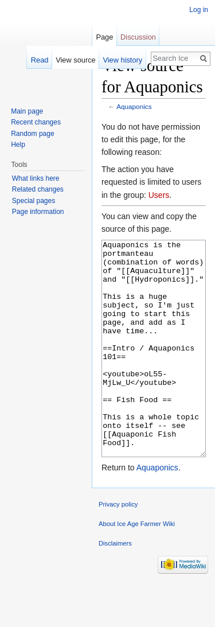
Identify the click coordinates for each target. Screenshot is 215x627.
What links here (36, 178)
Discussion (138, 37)
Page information (38, 212)
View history (122, 60)
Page (104, 37)
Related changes (38, 189)
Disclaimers (115, 586)
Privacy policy (118, 547)
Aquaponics (133, 106)
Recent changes (36, 122)
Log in (198, 10)
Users (159, 195)
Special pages (33, 201)
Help (18, 145)
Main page (27, 111)
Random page (32, 134)
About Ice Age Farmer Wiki (137, 566)
